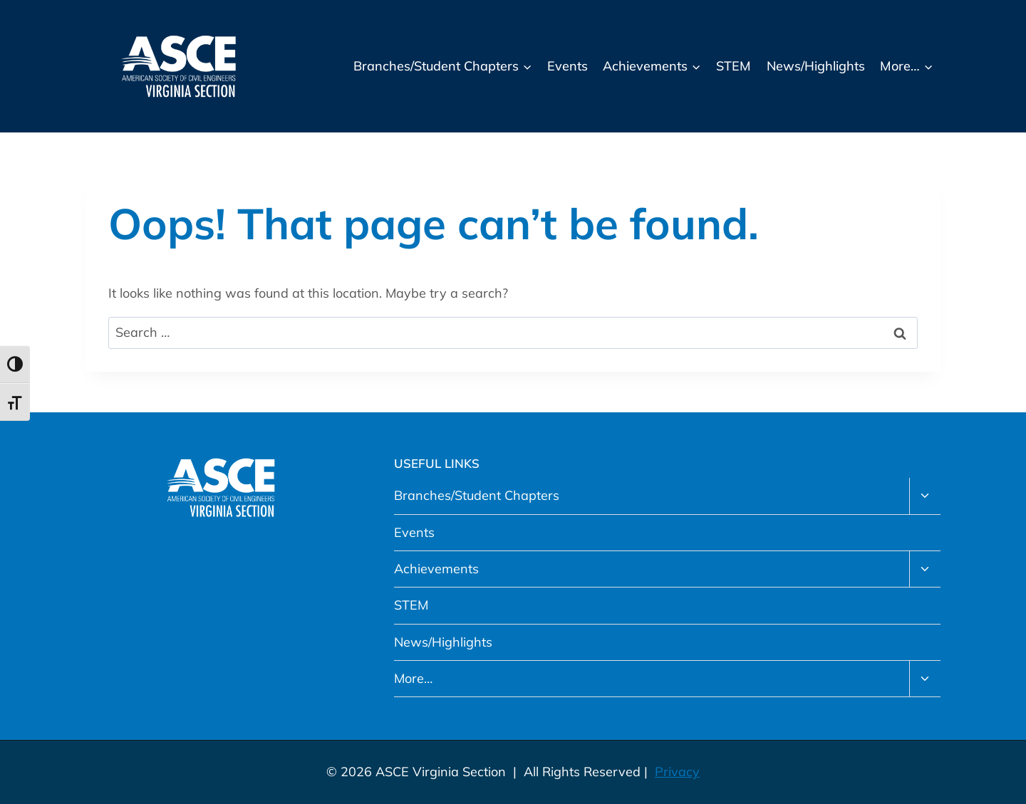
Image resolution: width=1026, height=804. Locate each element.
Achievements (436, 568)
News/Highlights (816, 66)
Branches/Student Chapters (476, 495)
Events (567, 66)
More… (413, 678)
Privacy (677, 771)
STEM (733, 66)
